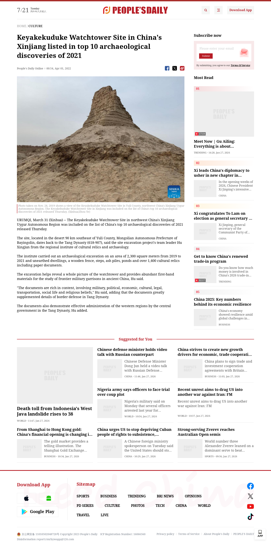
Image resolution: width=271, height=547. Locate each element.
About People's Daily (216, 533)
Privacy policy (165, 533)
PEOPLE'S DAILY (243, 533)
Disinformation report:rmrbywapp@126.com (45, 539)
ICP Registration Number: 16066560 (122, 534)
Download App (240, 10)
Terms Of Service (240, 65)
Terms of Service (189, 533)
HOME (21, 26)
